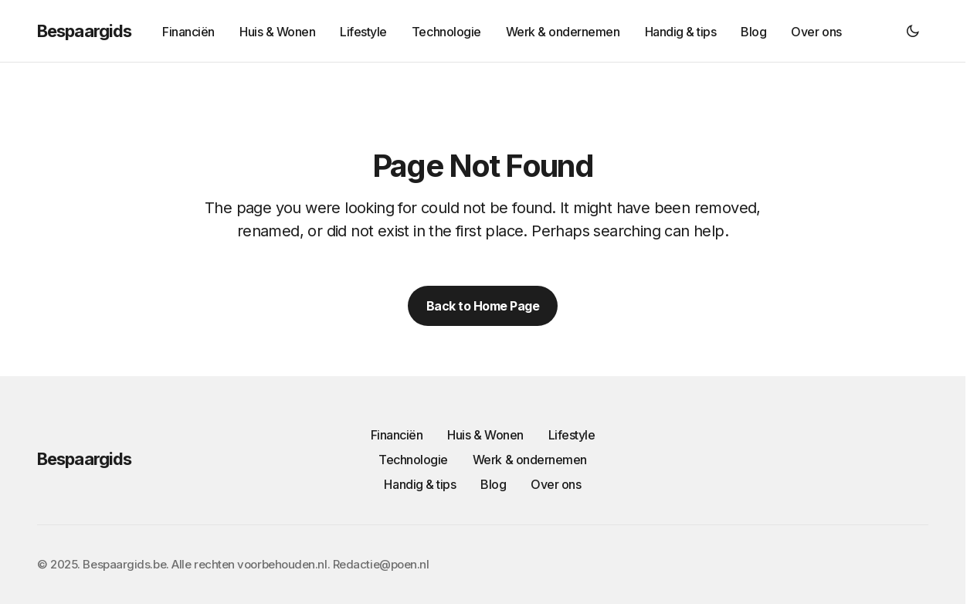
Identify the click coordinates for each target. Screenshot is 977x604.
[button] (912, 30)
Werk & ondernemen (530, 459)
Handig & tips (420, 484)
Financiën (397, 435)
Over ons (556, 484)
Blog (493, 484)
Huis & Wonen (485, 435)
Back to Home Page (483, 306)
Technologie (413, 459)
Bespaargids (84, 31)
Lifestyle (571, 435)
